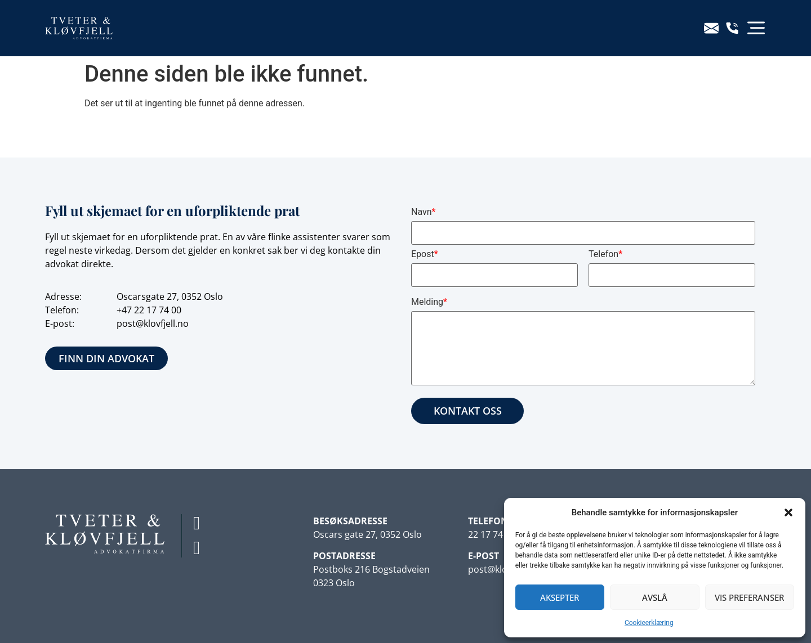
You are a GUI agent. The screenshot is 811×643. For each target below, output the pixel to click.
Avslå (654, 597)
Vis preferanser (749, 597)
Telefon (605, 254)
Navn (423, 211)
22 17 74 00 (157, 310)
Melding (429, 301)
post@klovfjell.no (153, 323)
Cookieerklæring (649, 623)
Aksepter (559, 597)
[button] (788, 512)
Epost (424, 254)
